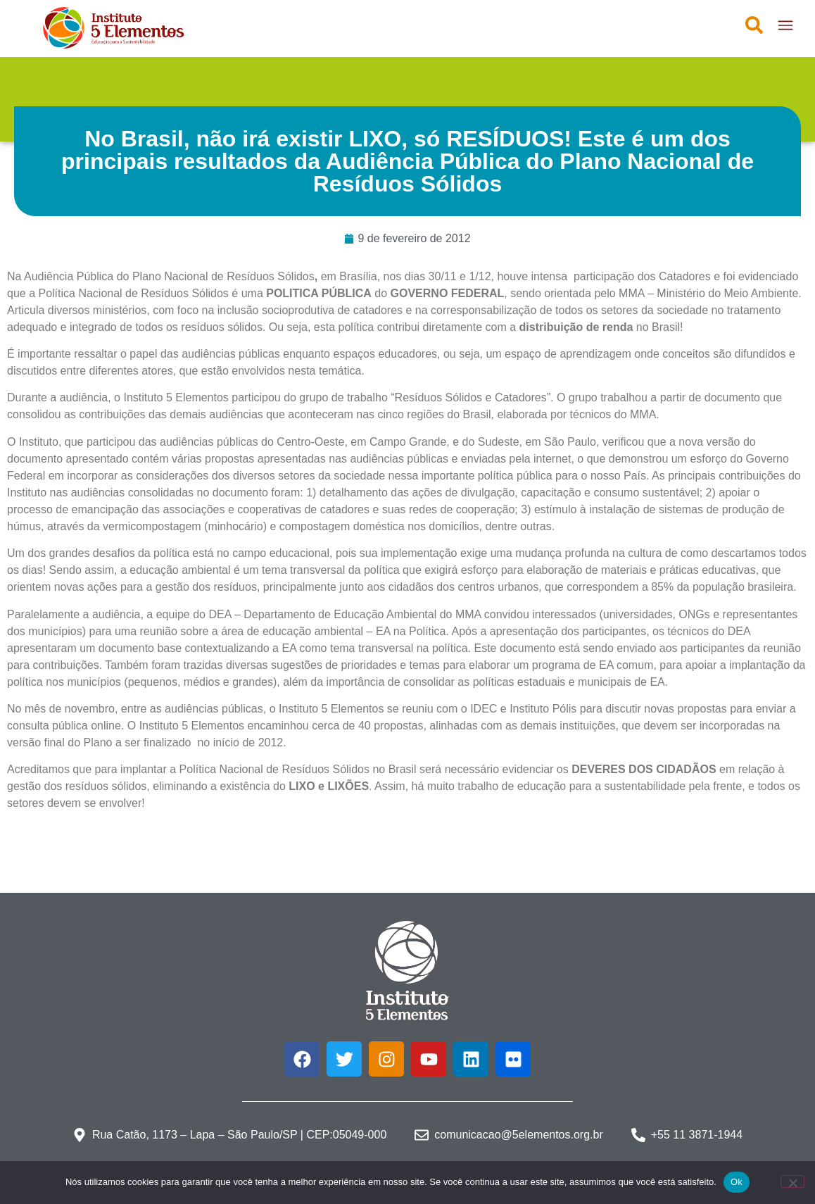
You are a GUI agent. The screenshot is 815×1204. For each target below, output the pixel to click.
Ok (737, 1182)
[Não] (792, 1181)
